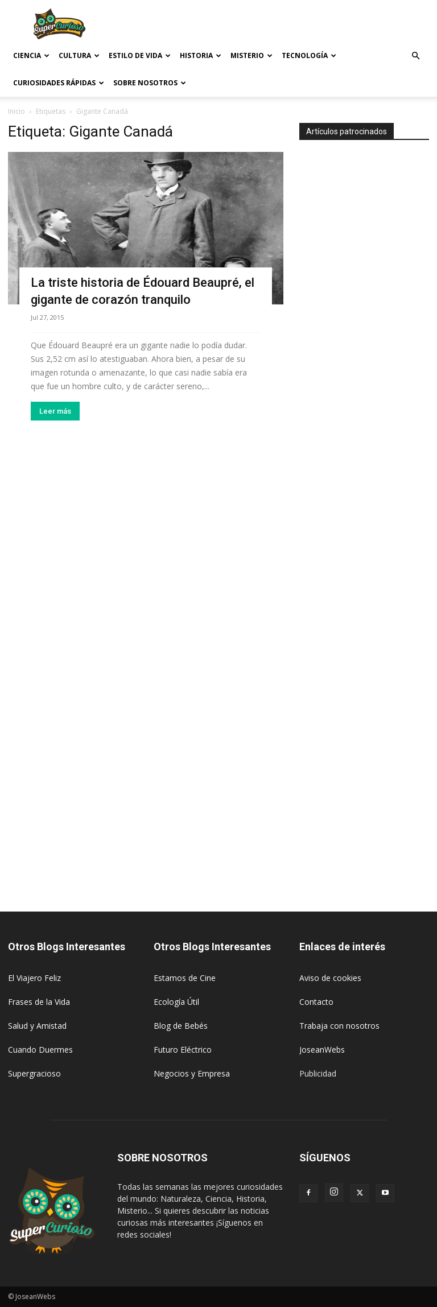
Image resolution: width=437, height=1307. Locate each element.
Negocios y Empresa (192, 1073)
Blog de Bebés (181, 1025)
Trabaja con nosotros (339, 1025)
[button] (415, 56)
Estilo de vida (140, 55)
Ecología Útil (176, 1001)
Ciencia (31, 55)
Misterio (251, 55)
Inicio (16, 111)
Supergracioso (34, 1073)
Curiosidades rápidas (58, 83)
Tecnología (309, 55)
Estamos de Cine (185, 977)
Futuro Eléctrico (183, 1049)
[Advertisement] (295, 25)
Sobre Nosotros (149, 83)
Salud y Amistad (37, 1025)
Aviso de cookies (330, 977)
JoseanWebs (322, 1049)
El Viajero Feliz (34, 977)
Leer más (55, 411)
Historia (200, 55)
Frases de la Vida (39, 1001)
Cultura (79, 55)
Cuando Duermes (40, 1049)
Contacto (316, 1001)
